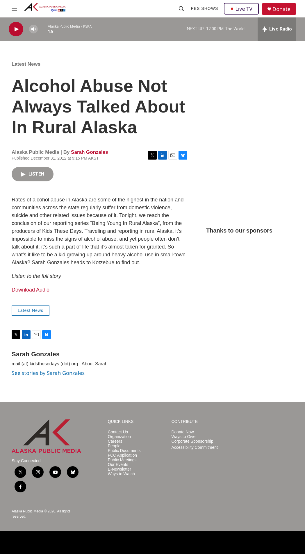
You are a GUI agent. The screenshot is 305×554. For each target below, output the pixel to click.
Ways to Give (183, 437)
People (114, 446)
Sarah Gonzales (89, 152)
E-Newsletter (119, 469)
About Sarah (95, 363)
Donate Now (182, 432)
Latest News (26, 64)
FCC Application (122, 455)
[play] (16, 29)
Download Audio (30, 290)
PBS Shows (204, 8)
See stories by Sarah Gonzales (48, 372)
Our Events (118, 464)
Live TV (241, 8)
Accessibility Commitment (194, 447)
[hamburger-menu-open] (14, 9)
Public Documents (124, 450)
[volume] (33, 29)
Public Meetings (122, 460)
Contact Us (118, 432)
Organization (119, 437)
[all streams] (277, 29)
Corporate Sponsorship (192, 441)
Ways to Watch (121, 474)
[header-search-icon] (181, 8)
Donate (281, 9)
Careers (115, 441)
